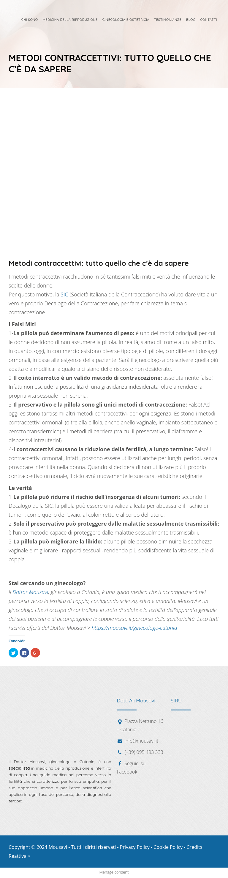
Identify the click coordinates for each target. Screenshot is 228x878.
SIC (64, 294)
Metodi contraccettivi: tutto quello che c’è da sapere (99, 263)
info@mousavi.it (141, 741)
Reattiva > (19, 856)
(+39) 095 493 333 (143, 752)
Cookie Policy (168, 847)
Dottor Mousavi (30, 592)
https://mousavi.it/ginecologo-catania (134, 627)
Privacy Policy (135, 847)
